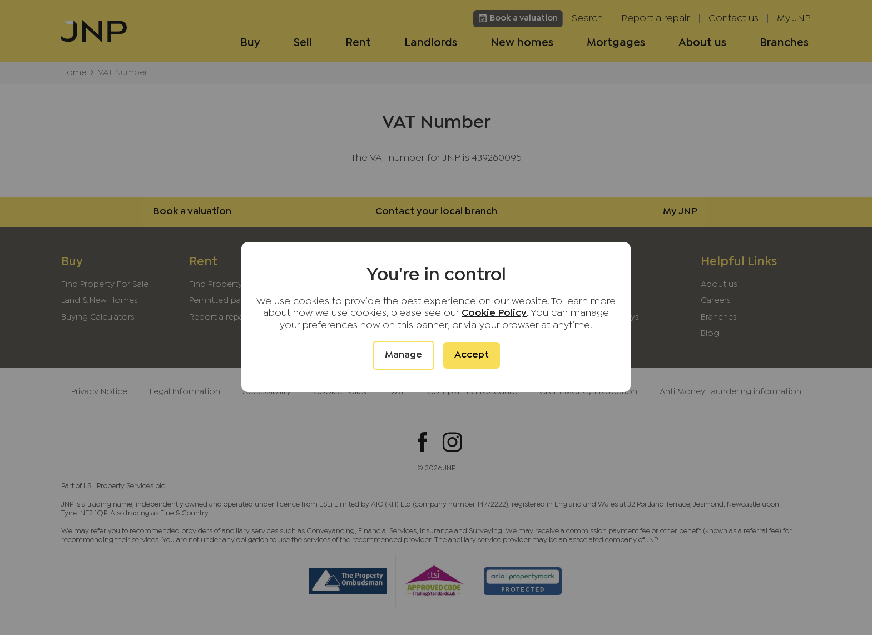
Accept (471, 355)
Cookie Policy (494, 313)
